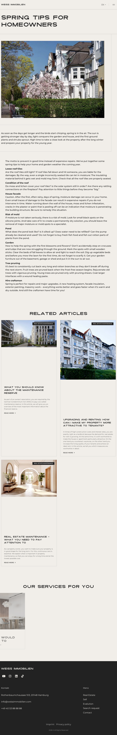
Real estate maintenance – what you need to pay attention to (26, 540)
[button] (113, 4)
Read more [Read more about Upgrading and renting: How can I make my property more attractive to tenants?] (69, 453)
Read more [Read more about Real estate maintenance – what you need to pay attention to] (10, 562)
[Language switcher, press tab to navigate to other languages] (103, 4)
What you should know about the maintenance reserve (24, 390)
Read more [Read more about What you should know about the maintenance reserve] (10, 413)
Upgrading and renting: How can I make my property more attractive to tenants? (87, 423)
